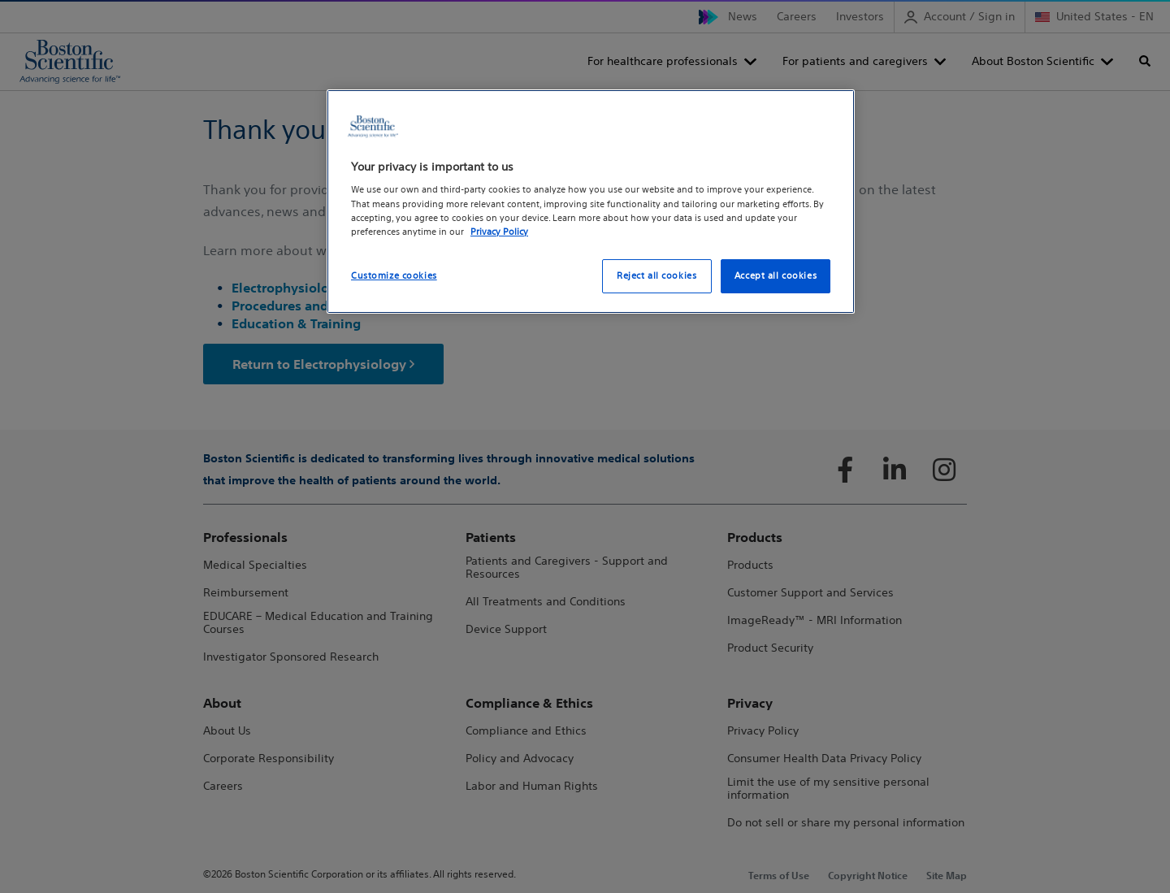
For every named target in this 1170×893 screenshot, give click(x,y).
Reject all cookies (656, 275)
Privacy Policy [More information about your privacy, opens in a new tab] (499, 231)
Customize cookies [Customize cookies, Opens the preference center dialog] (394, 275)
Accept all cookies (775, 275)
